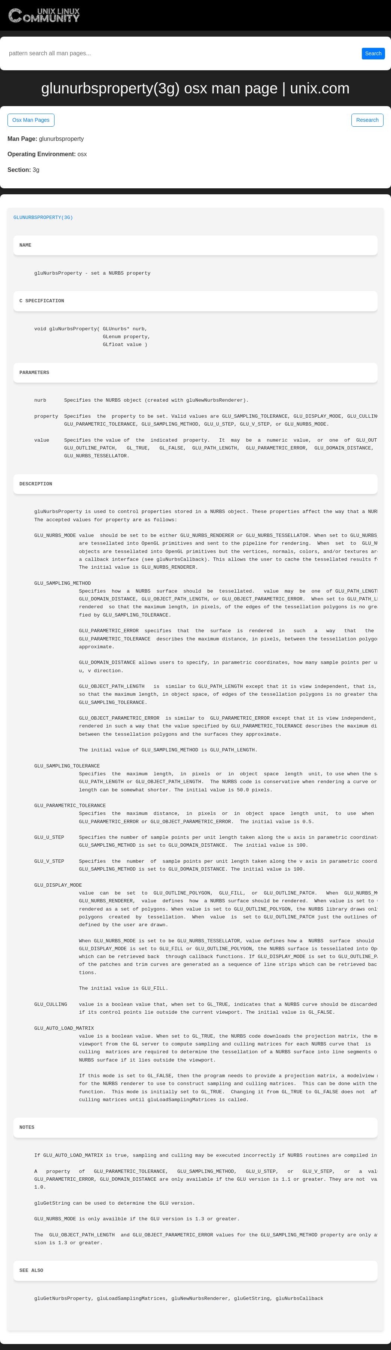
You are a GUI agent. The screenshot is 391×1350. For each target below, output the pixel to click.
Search (373, 53)
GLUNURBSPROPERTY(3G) (43, 217)
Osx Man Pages (31, 120)
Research (367, 120)
